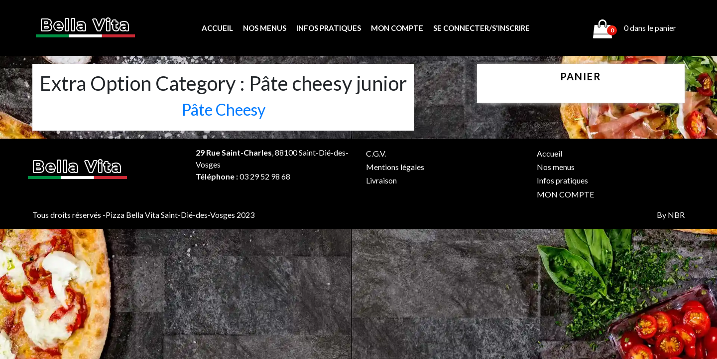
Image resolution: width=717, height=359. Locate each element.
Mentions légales (395, 167)
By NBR (671, 214)
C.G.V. (376, 153)
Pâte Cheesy (223, 109)
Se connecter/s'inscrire (481, 27)
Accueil (217, 27)
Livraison (381, 180)
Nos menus (264, 27)
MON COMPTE (397, 27)
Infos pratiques (328, 27)
